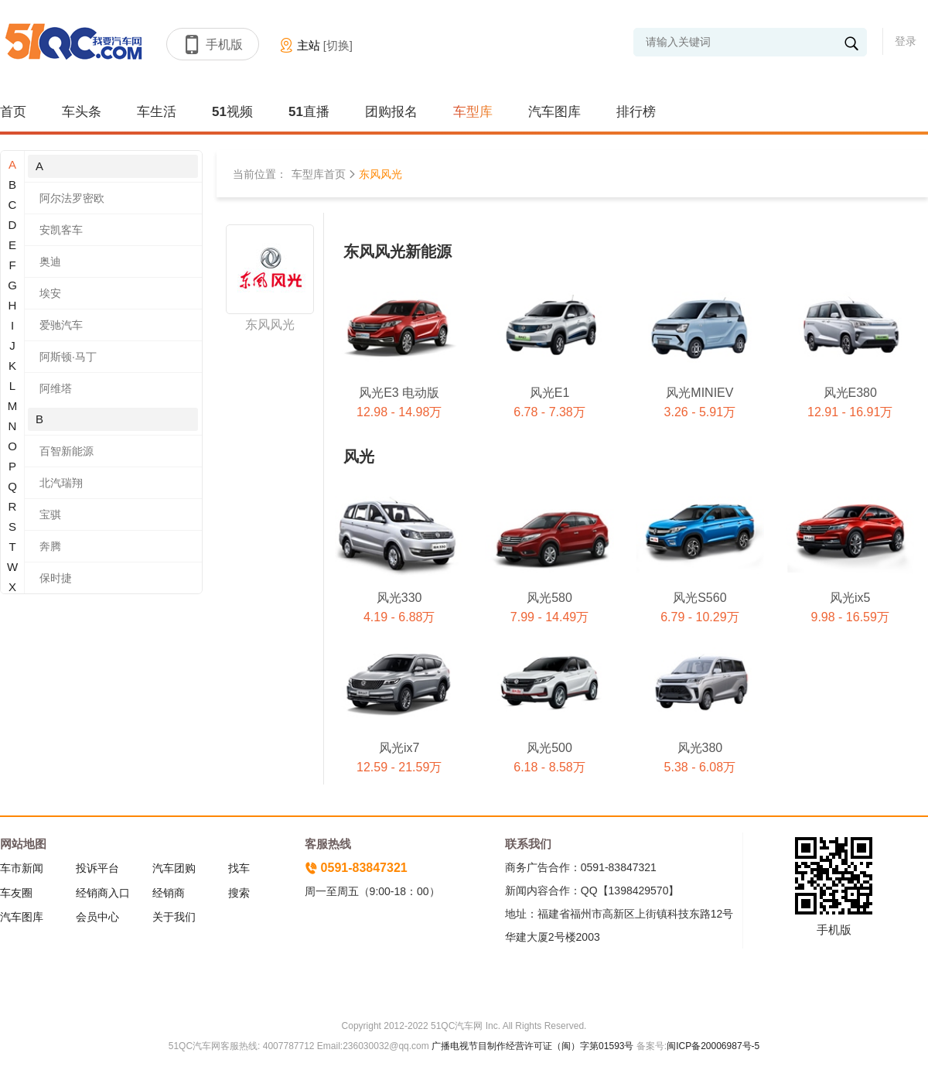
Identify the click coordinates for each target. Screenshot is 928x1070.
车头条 (81, 111)
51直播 (308, 111)
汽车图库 (554, 111)
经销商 (168, 893)
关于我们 (174, 917)
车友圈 (16, 893)
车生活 (156, 111)
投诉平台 (97, 868)
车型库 (473, 111)
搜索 (239, 893)
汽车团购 (174, 868)
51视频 (232, 111)
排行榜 (636, 111)
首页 (13, 111)
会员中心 (97, 917)
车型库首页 (319, 174)
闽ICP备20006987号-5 (713, 1046)
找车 (239, 868)
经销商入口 (103, 893)
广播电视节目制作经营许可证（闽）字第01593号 (532, 1046)
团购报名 (391, 111)
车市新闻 (21, 868)
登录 (905, 41)
